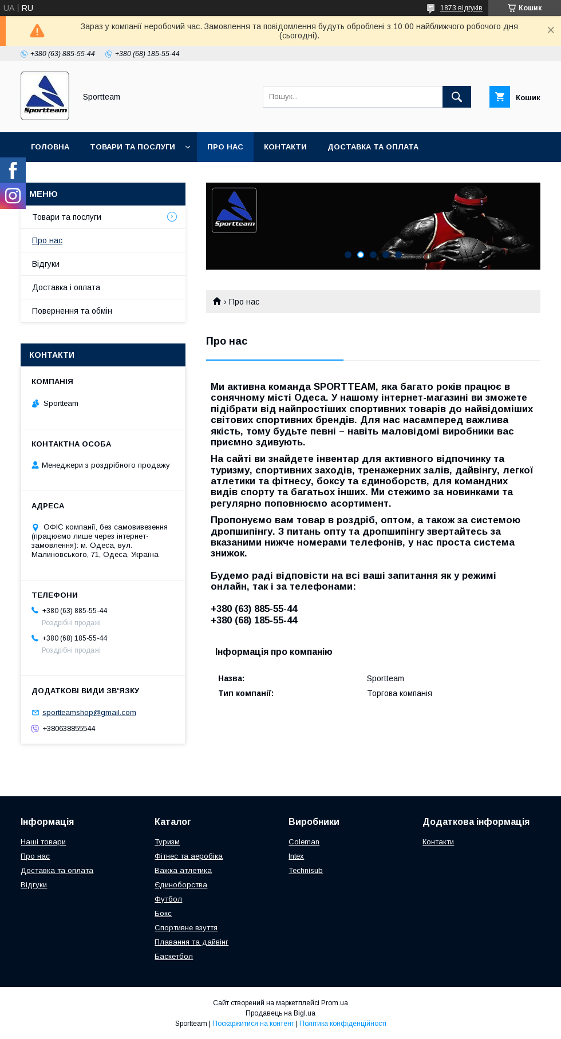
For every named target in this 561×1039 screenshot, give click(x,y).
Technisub (306, 870)
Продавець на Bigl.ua (280, 1013)
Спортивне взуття (186, 927)
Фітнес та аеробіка (189, 856)
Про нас (225, 147)
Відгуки (46, 263)
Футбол (168, 899)
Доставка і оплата (66, 287)
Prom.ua (334, 1003)
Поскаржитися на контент (253, 1024)
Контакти (285, 147)
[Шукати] (457, 97)
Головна (50, 147)
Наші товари (43, 841)
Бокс (163, 913)
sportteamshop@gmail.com (89, 712)
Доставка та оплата (372, 147)
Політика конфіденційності (342, 1024)
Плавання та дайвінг (191, 942)
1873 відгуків (461, 8)
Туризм (167, 841)
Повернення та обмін (79, 176)
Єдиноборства (181, 884)
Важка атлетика (183, 870)
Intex (296, 856)
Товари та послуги (132, 147)
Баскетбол (174, 956)
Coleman (304, 841)
